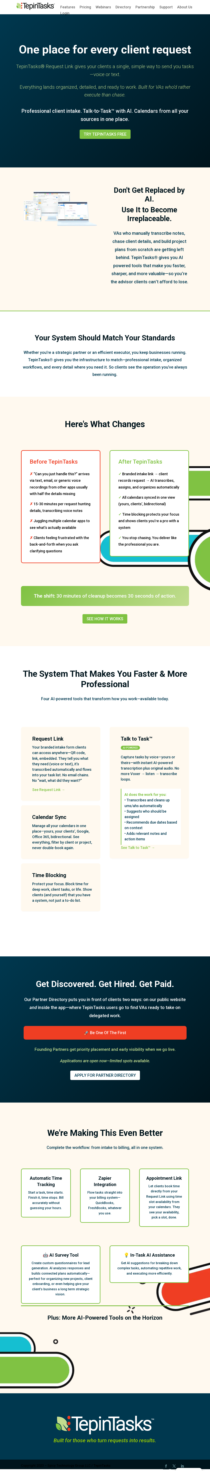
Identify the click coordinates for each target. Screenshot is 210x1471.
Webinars (103, 7)
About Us (184, 7)
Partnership (145, 7)
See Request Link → (48, 790)
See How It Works (105, 618)
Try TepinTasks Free (105, 134)
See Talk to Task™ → (138, 847)
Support (166, 7)
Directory (123, 7)
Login (64, 13)
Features (67, 7)
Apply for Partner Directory (105, 1075)
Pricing (85, 7)
